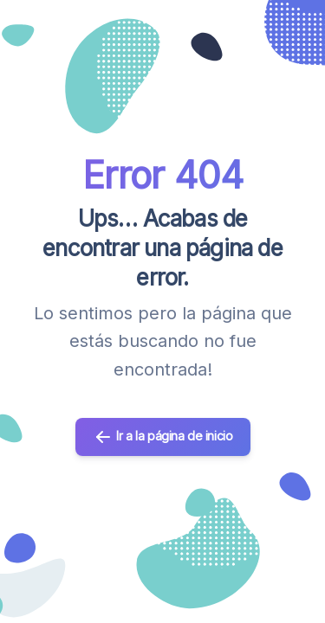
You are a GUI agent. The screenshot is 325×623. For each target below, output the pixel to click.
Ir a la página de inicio (163, 437)
